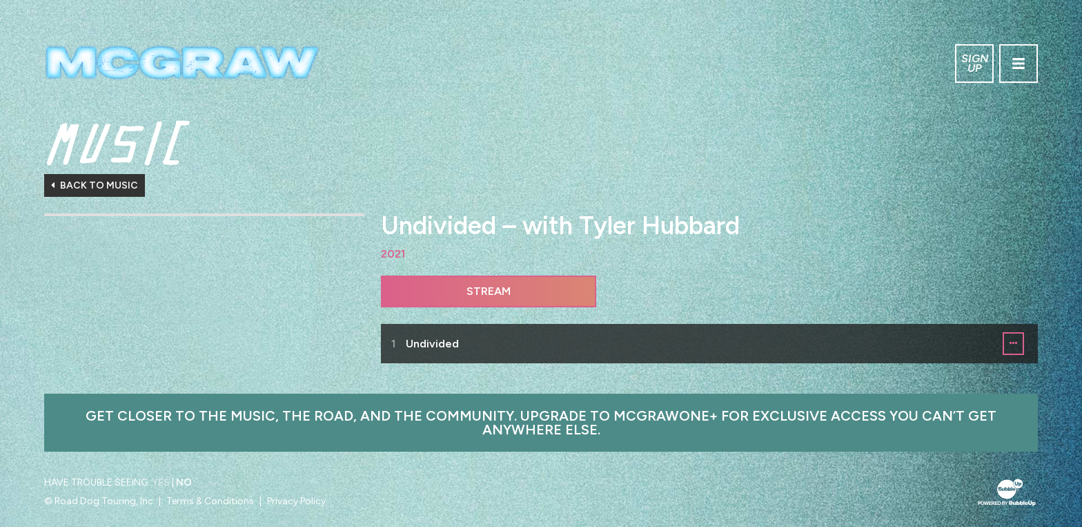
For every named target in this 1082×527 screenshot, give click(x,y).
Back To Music (94, 185)
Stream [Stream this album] (488, 291)
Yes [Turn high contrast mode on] (161, 482)
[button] (1013, 343)
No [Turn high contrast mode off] (184, 482)
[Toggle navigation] (1018, 63)
